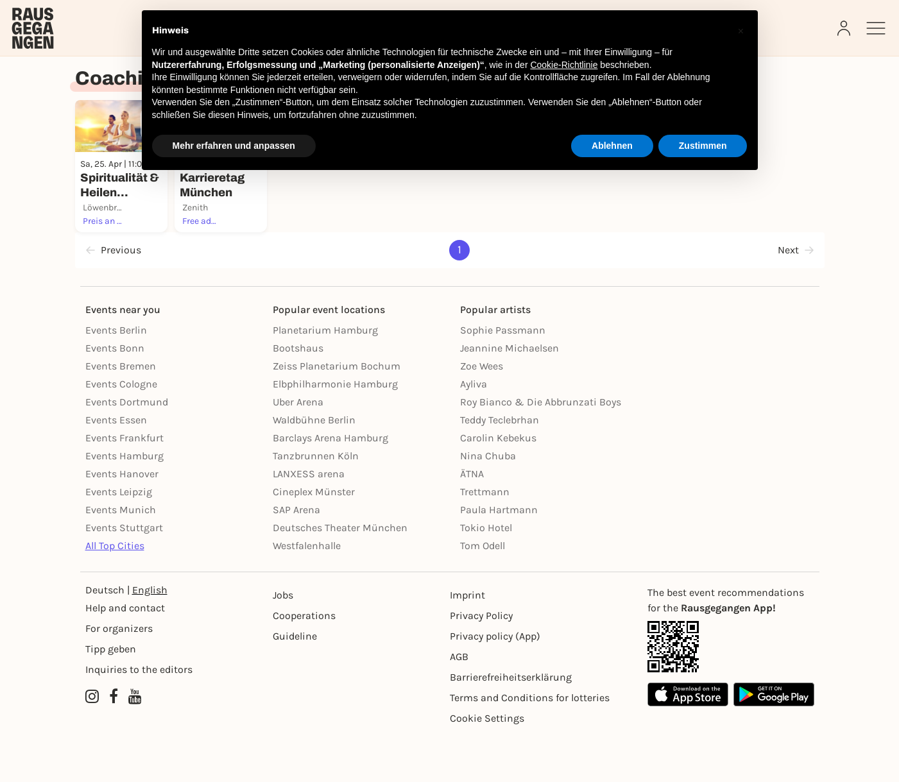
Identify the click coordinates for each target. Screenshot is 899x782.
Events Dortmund (126, 447)
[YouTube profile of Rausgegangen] (135, 742)
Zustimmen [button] (703, 145)
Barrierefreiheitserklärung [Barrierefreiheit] (511, 723)
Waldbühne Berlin (314, 465)
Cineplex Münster (314, 537)
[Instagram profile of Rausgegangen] (92, 742)
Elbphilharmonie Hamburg (335, 429)
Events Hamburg (124, 501)
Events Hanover (121, 519)
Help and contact (125, 653)
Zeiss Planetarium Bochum (336, 411)
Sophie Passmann (502, 376)
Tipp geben (110, 694)
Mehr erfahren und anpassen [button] (234, 145)
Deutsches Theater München (340, 573)
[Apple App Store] (687, 740)
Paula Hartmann (499, 555)
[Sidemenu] (876, 28)
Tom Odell (482, 591)
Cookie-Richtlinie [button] (563, 65)
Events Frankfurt (124, 483)
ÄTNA (472, 519)
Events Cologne (121, 429)
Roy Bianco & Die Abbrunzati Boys (540, 447)
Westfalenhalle (307, 591)
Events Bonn (114, 393)
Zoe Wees (481, 411)
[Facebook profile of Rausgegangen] (113, 742)
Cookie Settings (487, 764)
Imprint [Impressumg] (467, 640)
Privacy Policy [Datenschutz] (481, 661)
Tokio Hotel (486, 573)
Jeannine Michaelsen (509, 393)
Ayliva (473, 429)
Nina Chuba (488, 501)
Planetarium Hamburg (325, 376)
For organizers (119, 674)
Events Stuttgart (124, 573)
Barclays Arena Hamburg (330, 483)
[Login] (845, 28)
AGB (459, 702)
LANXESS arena (309, 519)
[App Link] (730, 692)
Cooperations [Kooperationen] (304, 661)
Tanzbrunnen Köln (316, 501)
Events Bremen (120, 411)
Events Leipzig (118, 537)
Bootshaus (298, 393)
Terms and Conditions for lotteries (530, 743)
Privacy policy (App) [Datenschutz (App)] (495, 682)
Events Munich (120, 555)
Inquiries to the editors (139, 715)
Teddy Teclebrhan (499, 465)
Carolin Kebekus (498, 483)
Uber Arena (298, 447)
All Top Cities (114, 591)
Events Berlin (116, 376)
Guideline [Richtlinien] (295, 682)
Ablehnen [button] (612, 145)
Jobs (283, 640)
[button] (741, 31)
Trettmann (484, 537)
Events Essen (116, 465)
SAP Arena (296, 555)
